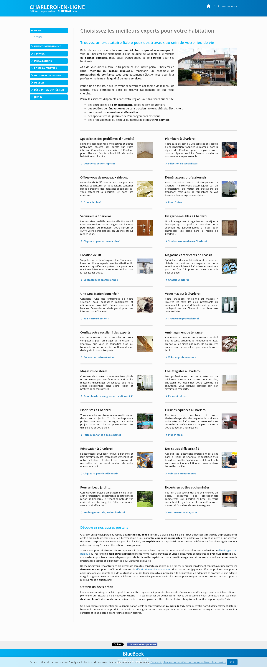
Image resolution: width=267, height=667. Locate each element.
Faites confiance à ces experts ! (102, 434)
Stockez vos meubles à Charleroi (187, 241)
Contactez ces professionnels (100, 279)
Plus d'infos (175, 202)
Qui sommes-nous (225, 6)
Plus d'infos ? (175, 434)
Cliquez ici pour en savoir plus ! (101, 241)
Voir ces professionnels (182, 357)
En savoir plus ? (92, 202)
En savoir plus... (177, 396)
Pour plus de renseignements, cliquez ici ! (108, 396)
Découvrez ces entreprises (99, 163)
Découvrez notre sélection (99, 357)
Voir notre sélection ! (96, 318)
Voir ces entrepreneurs (182, 473)
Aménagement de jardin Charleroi (104, 512)
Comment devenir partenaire (142, 644)
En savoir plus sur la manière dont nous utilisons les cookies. (188, 662)
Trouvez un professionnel (183, 318)
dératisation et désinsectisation (154, 569)
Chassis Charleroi (178, 279)
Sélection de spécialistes (182, 163)
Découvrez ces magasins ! (183, 512)
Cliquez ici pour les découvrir (100, 473)
